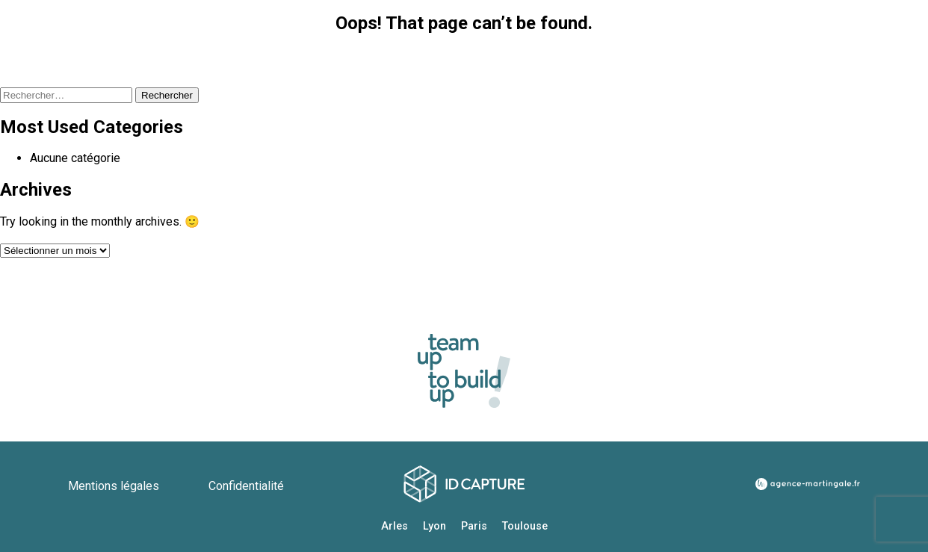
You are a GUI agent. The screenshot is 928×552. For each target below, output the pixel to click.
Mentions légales (115, 486)
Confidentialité (246, 486)
